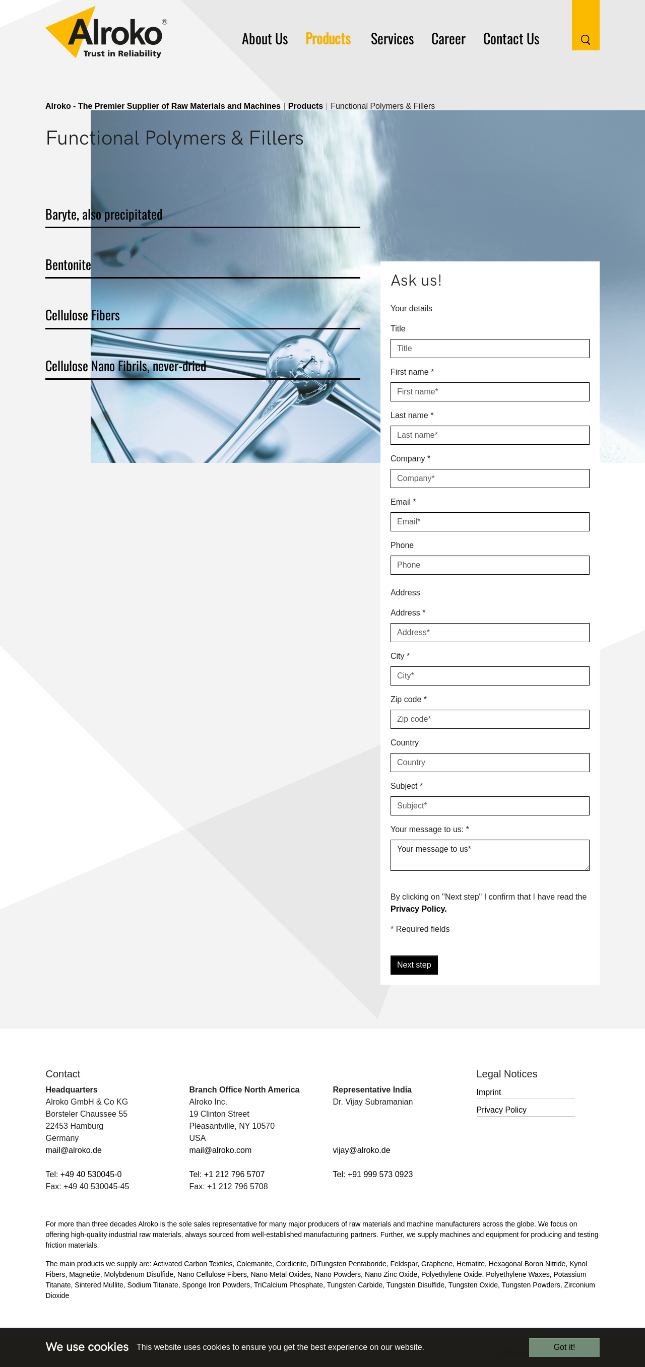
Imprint (489, 1092)
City (400, 656)
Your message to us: (430, 829)
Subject (407, 786)
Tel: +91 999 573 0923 (373, 1174)
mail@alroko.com (220, 1150)
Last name (412, 415)
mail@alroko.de (74, 1150)
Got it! (564, 1347)
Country (405, 742)
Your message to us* (490, 855)
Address (408, 612)
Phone (402, 545)
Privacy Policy (502, 1110)
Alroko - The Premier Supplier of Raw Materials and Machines (163, 106)
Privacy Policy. (419, 909)
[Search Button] (578, 24)
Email (403, 502)
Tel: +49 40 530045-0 (84, 1174)
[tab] (202, 216)
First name (412, 372)
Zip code (409, 699)
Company (410, 458)
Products (305, 106)
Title (398, 328)
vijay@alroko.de (362, 1150)
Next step (414, 965)
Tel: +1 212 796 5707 (227, 1174)
